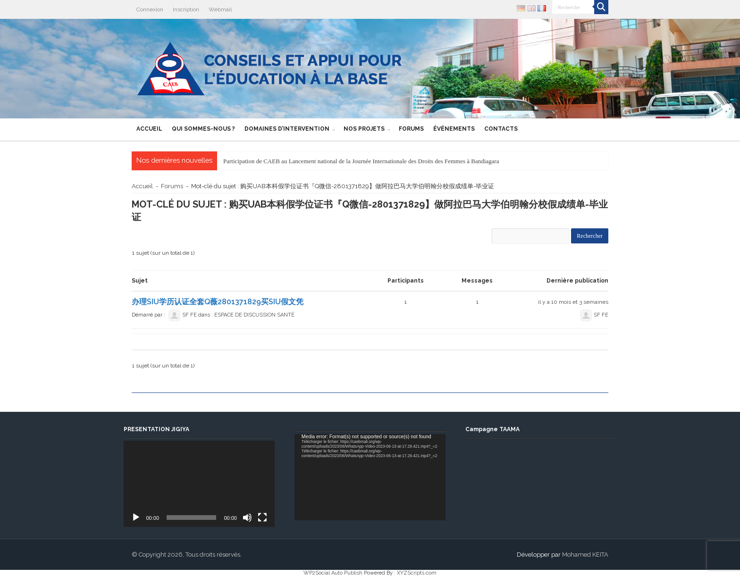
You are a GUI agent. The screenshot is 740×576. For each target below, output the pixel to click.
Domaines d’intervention (286, 128)
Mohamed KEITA (585, 554)
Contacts (501, 128)
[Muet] (247, 517)
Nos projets (364, 128)
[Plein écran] (262, 517)
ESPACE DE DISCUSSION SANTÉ (254, 315)
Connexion (149, 9)
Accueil (149, 128)
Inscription (186, 9)
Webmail (220, 9)
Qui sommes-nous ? (203, 128)
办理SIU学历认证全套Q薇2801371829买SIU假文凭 (217, 301)
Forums (411, 128)
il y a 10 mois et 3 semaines (573, 302)
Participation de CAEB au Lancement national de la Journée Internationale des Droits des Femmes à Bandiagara (361, 161)
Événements (454, 128)
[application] (199, 484)
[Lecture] (136, 517)
